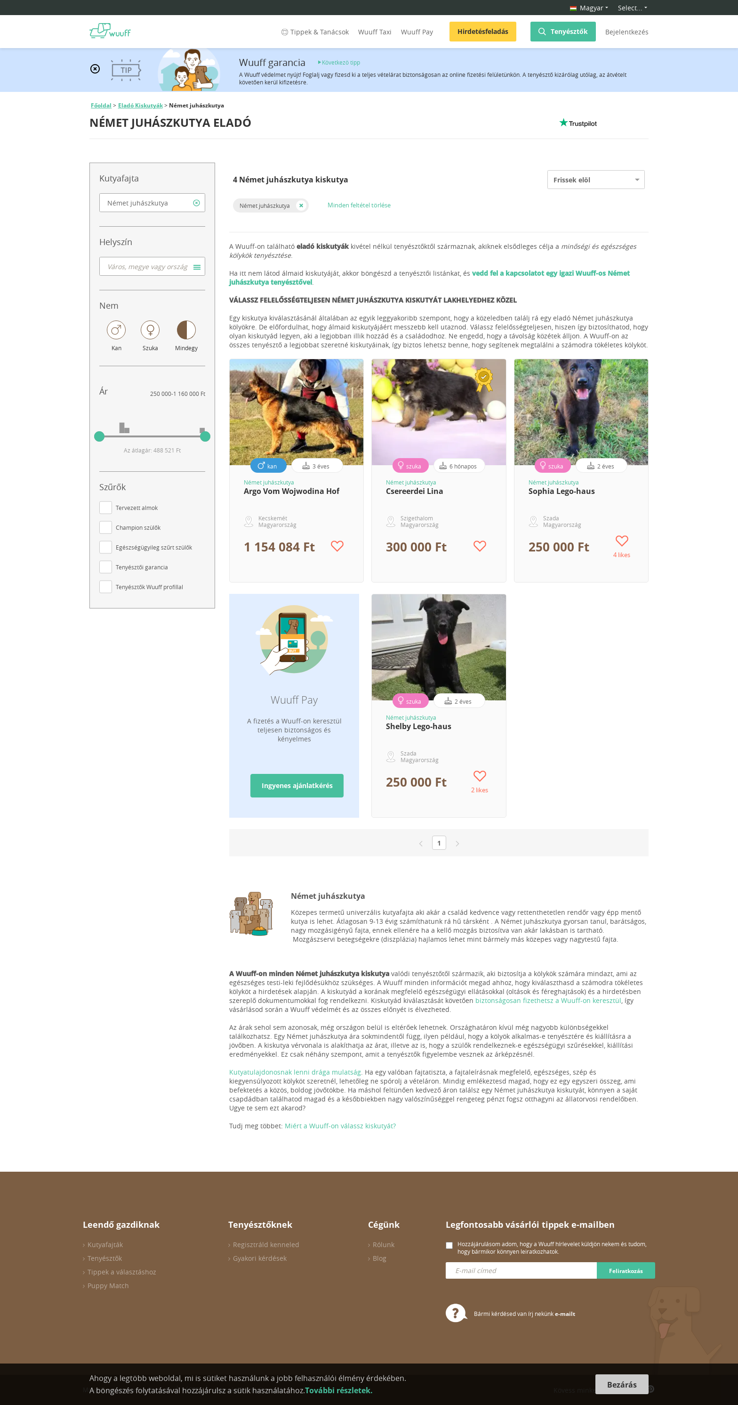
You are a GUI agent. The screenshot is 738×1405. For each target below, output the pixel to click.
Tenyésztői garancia (142, 567)
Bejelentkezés (627, 31)
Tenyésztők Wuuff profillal (149, 587)
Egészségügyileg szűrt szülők (154, 547)
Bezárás (622, 1385)
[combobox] (152, 202)
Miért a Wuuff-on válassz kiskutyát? (340, 1125)
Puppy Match (108, 1285)
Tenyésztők (569, 31)
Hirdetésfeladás (482, 31)
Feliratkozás (626, 1271)
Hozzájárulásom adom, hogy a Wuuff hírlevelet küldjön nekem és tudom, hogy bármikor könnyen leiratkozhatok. (552, 1247)
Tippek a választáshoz (122, 1271)
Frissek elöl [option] (572, 179)
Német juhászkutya (265, 205)
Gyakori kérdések (260, 1258)
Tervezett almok (137, 507)
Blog (379, 1258)
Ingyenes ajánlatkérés (297, 785)
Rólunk (383, 1244)
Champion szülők (138, 527)
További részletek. (339, 1390)
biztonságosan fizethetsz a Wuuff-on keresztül (548, 1000)
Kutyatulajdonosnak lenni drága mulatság (295, 1072)
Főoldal (101, 105)
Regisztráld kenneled (266, 1244)
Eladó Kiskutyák (140, 105)
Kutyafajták (105, 1244)
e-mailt (565, 1314)
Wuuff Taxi (375, 31)
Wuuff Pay (417, 31)
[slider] (99, 436)
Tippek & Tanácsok (314, 31)
